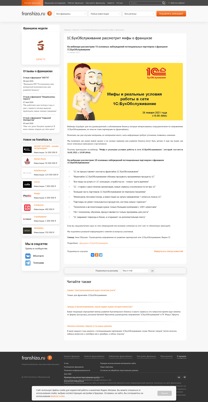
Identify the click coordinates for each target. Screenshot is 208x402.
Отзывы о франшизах (38, 71)
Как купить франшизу (95, 3)
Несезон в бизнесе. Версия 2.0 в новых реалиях (89, 326)
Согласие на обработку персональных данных (119, 370)
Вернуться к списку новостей (168, 251)
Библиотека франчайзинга (120, 356)
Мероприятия (166, 356)
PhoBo (37, 193)
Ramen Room (40, 158)
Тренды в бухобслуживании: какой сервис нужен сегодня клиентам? (100, 306)
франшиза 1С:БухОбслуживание (93, 243)
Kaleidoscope (40, 170)
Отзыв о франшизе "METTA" (36, 77)
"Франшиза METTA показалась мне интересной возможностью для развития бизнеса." (38, 87)
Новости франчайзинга (94, 356)
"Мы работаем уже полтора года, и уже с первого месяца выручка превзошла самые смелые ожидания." (40, 108)
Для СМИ (67, 374)
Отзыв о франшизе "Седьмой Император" (37, 118)
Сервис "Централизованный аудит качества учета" (91, 290)
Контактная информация (74, 381)
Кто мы (119, 3)
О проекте (181, 356)
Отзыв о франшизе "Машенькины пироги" (39, 97)
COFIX (37, 182)
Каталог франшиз (32, 3)
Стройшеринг (40, 216)
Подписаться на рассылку (122, 270)
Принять (164, 393)
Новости (110, 3)
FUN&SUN (38, 205)
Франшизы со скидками (55, 3)
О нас (66, 363)
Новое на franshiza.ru (37, 139)
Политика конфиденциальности (77, 370)
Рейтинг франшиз (75, 3)
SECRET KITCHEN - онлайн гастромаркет (46, 147)
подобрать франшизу (171, 14)
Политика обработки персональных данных (82, 377)
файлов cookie (58, 396)
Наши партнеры (106, 367)
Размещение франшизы (74, 367)
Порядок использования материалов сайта (118, 363)
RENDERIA (38, 228)
